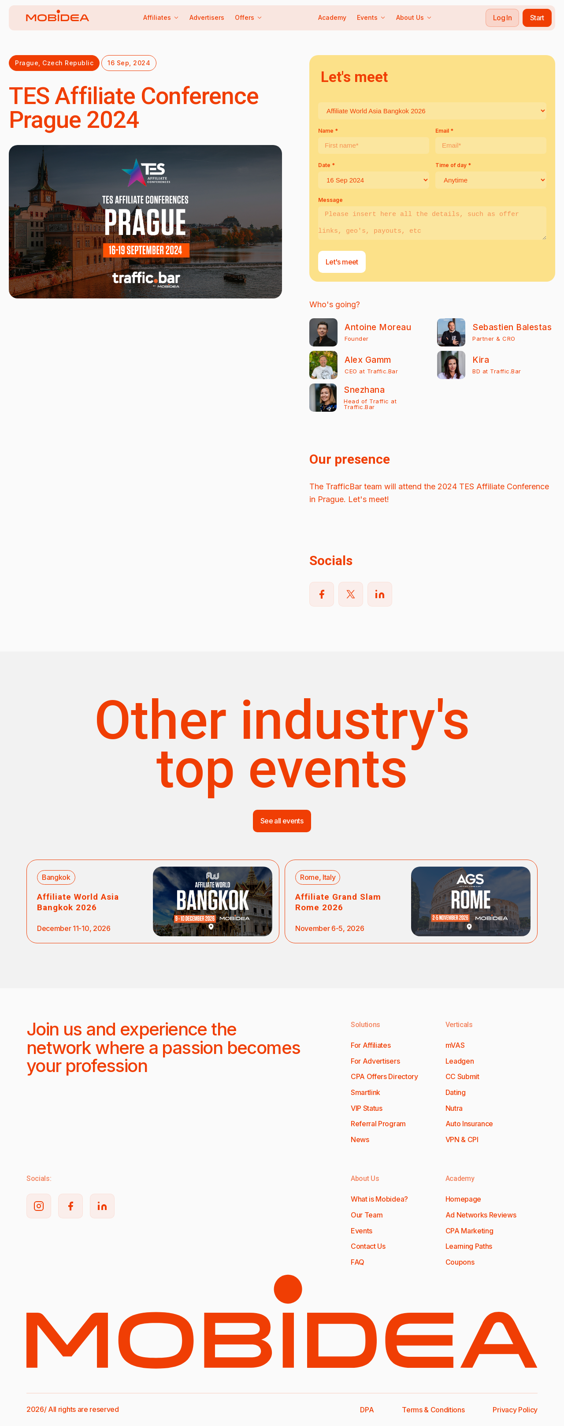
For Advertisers (375, 1061)
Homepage (463, 1199)
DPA (367, 1409)
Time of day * (453, 165)
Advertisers (206, 17)
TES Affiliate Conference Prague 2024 (134, 108)
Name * (328, 130)
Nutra (454, 1108)
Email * (444, 130)
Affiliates (161, 17)
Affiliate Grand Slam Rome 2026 (338, 902)
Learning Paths (469, 1246)
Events (371, 17)
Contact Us (368, 1246)
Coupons (460, 1262)
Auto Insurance (469, 1123)
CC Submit (462, 1076)
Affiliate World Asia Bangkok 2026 (78, 902)
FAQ (357, 1262)
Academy (332, 17)
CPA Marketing (469, 1230)
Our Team (366, 1214)
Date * (326, 165)
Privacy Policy (515, 1409)
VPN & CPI (462, 1139)
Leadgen (459, 1061)
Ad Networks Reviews (480, 1214)
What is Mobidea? (379, 1199)
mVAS (455, 1045)
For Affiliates (371, 1045)
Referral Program (378, 1123)
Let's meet (342, 261)
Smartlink (365, 1092)
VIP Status (366, 1108)
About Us (414, 17)
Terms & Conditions (433, 1409)
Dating (455, 1092)
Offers (248, 17)
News (360, 1139)
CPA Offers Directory (384, 1076)
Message (330, 200)
